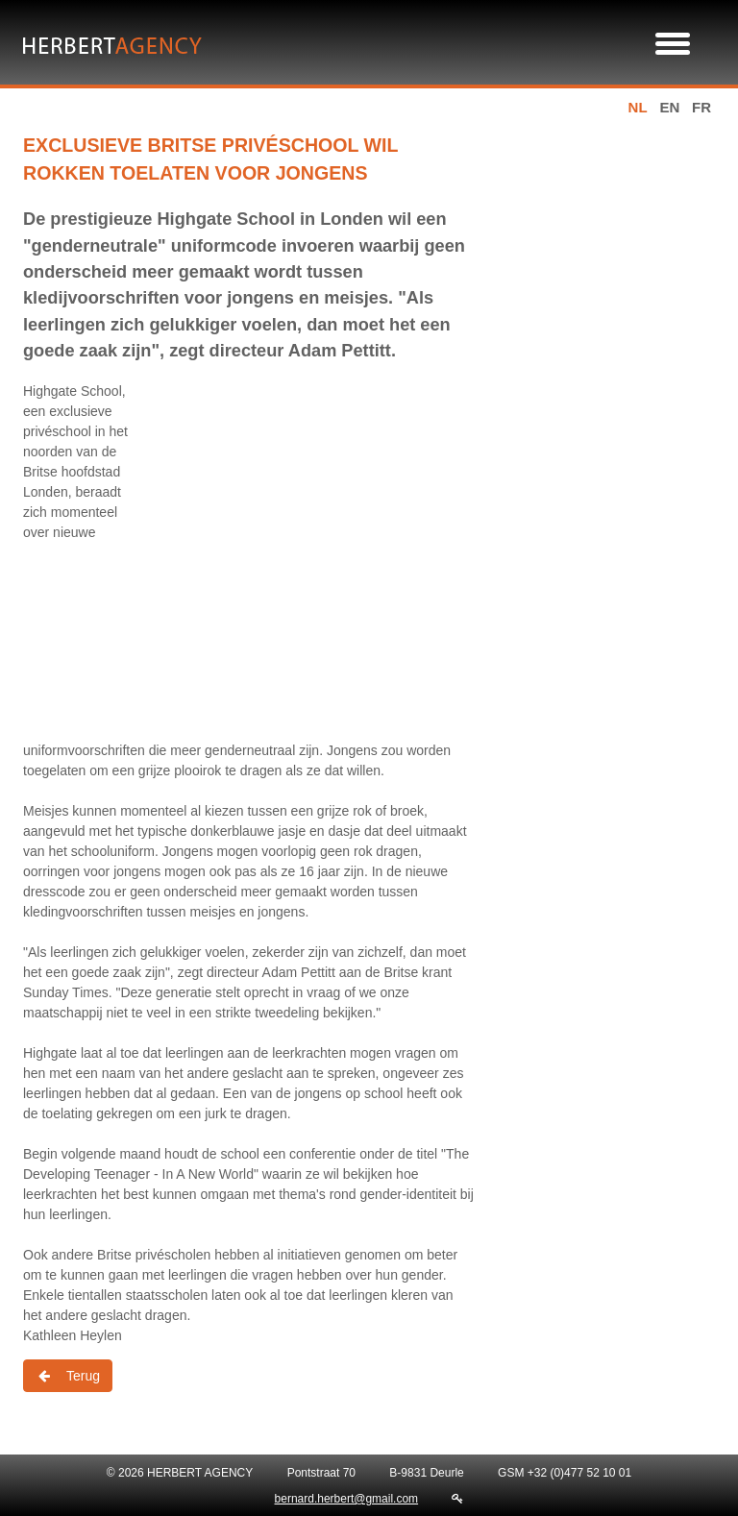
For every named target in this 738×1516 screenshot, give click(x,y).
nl (638, 107)
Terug (68, 1375)
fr (701, 107)
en (669, 107)
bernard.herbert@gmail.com (347, 1498)
